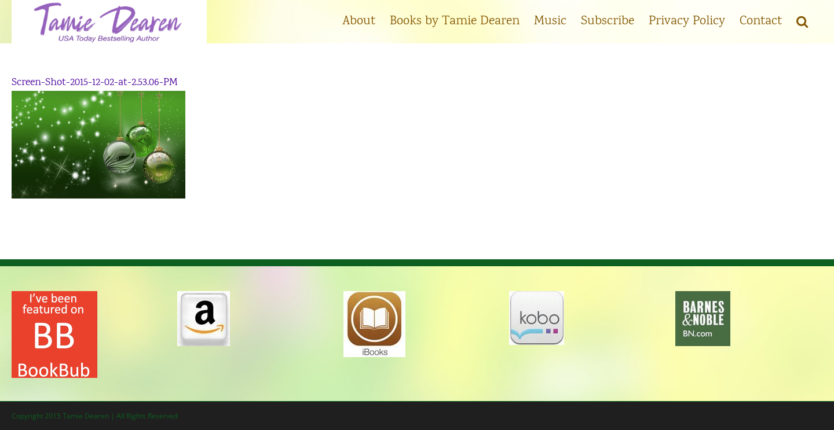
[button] (802, 20)
